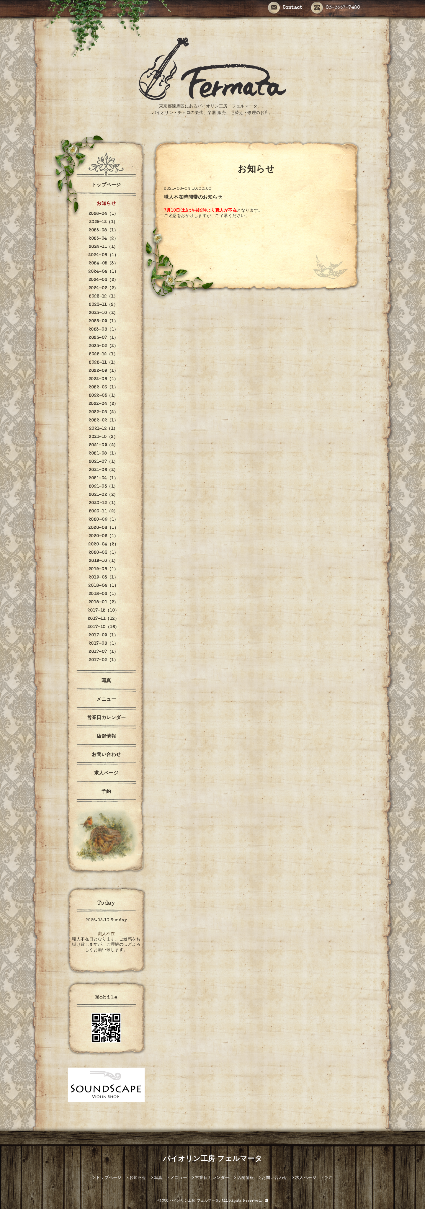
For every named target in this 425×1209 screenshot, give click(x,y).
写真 (106, 681)
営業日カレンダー (106, 718)
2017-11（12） (103, 619)
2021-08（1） (103, 454)
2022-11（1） (103, 363)
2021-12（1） (103, 429)
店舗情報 (106, 736)
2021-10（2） (103, 437)
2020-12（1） (103, 503)
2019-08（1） (103, 569)
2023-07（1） (103, 338)
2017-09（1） (103, 635)
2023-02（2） (103, 346)
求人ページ (106, 773)
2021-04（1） (103, 478)
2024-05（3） (103, 264)
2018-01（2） (103, 602)
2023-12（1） (103, 297)
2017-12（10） (103, 611)
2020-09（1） (103, 520)
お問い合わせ (106, 755)
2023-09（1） (103, 321)
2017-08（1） (103, 644)
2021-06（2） (103, 470)
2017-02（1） (103, 660)
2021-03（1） (103, 487)
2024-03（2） (103, 280)
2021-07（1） (103, 462)
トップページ (106, 185)
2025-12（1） (103, 222)
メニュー (106, 699)
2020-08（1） (103, 528)
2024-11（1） (103, 247)
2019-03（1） (103, 578)
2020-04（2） (103, 545)
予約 (106, 792)
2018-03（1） (103, 594)
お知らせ (106, 204)
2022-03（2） (103, 412)
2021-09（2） (103, 445)
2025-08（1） (103, 230)
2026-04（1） (103, 214)
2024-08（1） (103, 255)
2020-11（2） (103, 511)
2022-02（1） (103, 421)
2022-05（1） (103, 396)
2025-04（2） (103, 239)
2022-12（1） (103, 354)
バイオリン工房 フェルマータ (212, 1159)
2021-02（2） (103, 495)
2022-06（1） (103, 387)
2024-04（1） (103, 272)
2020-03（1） (103, 553)
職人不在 (106, 934)
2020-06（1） (103, 536)
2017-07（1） (103, 652)
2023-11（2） (103, 305)
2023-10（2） (103, 313)
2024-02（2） (103, 288)
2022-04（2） (103, 404)
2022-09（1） (103, 371)
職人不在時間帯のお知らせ (193, 197)
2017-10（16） (103, 627)
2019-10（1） (103, 561)
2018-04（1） (103, 586)
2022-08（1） (103, 379)
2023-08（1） (103, 330)
